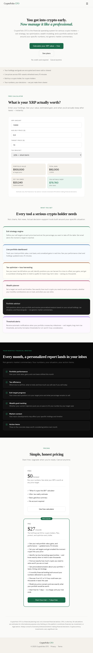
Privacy (53, 646)
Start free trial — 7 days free (46, 600)
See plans (47, 53)
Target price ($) (18, 140)
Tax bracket (16, 150)
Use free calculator (46, 509)
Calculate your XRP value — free (46, 46)
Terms (60, 646)
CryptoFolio (11, 3)
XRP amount (16, 120)
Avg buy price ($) (18, 130)
